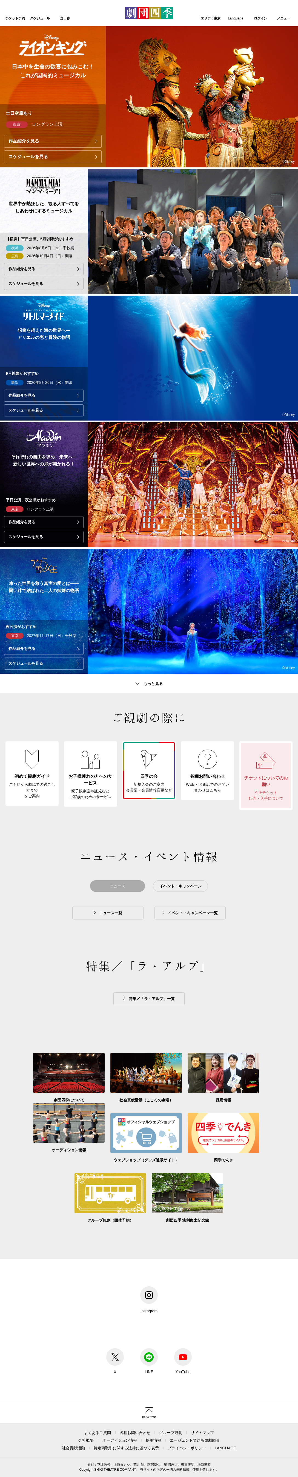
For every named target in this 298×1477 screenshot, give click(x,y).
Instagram (149, 1299)
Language (235, 18)
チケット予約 (15, 18)
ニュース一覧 (110, 913)
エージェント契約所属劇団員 (195, 1440)
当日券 (65, 18)
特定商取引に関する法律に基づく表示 (126, 1448)
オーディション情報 (119, 1440)
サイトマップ (202, 1432)
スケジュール (40, 18)
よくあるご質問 (97, 1432)
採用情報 (153, 1440)
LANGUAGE (225, 1448)
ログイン (260, 18)
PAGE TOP (149, 1417)
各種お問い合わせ (135, 1432)
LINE (149, 1361)
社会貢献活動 (73, 1448)
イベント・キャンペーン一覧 (193, 913)
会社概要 (86, 1440)
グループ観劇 (170, 1432)
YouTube (183, 1361)
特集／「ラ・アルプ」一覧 (152, 998)
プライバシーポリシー (187, 1448)
